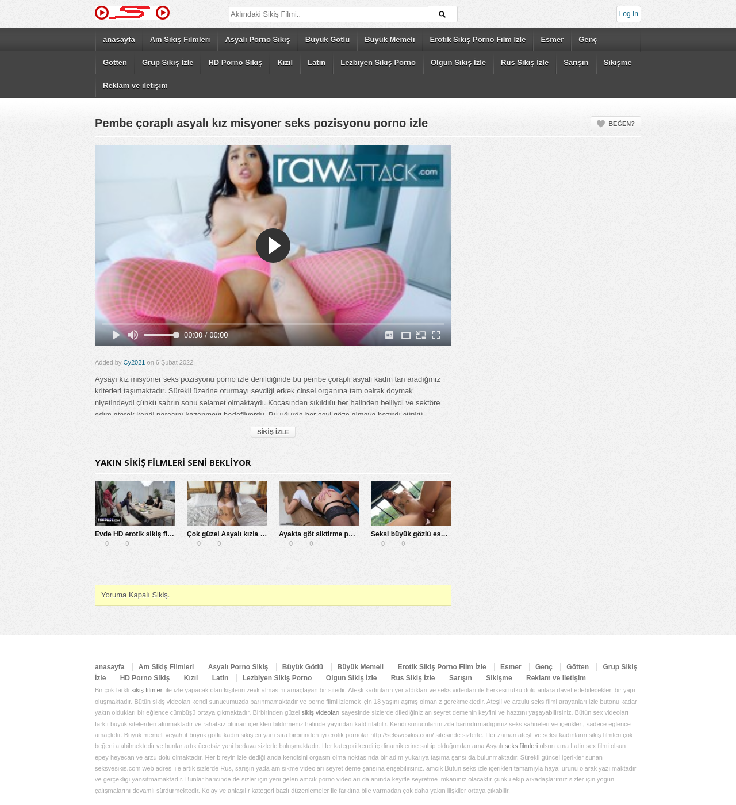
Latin (316, 62)
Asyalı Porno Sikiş (257, 39)
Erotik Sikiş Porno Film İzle (478, 39)
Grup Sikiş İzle (168, 62)
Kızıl (285, 62)
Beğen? (621, 123)
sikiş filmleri (148, 690)
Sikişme (618, 62)
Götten (115, 62)
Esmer (552, 39)
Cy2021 (134, 362)
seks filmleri (521, 745)
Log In (628, 14)
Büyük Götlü (327, 39)
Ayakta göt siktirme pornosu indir (334, 534)
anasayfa (119, 39)
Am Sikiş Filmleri (180, 39)
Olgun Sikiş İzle (458, 62)
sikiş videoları (321, 712)
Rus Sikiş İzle (525, 62)
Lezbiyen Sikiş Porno (378, 62)
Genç (587, 39)
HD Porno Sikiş (235, 62)
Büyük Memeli (390, 39)
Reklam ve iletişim (135, 85)
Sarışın (576, 62)
